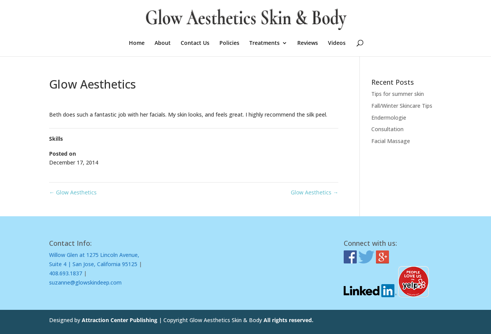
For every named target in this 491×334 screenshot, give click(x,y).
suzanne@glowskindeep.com (85, 282)
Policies (229, 43)
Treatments (264, 43)
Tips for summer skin (397, 93)
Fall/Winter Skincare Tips (401, 105)
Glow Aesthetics (73, 192)
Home (137, 43)
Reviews (307, 43)
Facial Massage (390, 141)
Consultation (387, 129)
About (163, 43)
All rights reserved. (288, 320)
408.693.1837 (65, 273)
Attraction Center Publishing (120, 320)
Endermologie (388, 117)
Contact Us (195, 43)
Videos (337, 43)
